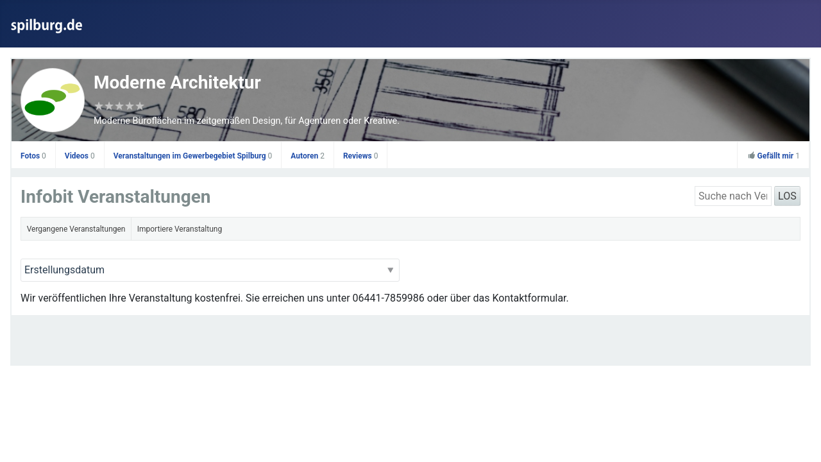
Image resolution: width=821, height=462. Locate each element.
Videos (80, 155)
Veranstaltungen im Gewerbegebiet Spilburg (193, 155)
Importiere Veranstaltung (179, 229)
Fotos (33, 155)
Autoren (308, 155)
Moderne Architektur (177, 82)
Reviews (360, 155)
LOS (787, 196)
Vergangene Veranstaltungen (76, 229)
